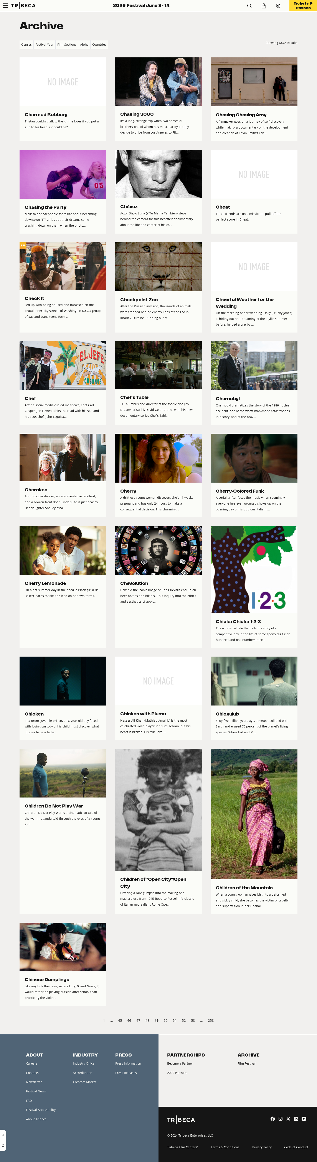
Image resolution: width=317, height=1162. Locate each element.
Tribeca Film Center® (182, 1147)
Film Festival (247, 1063)
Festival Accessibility (41, 1110)
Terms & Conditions (225, 1147)
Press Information (128, 1063)
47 (138, 1020)
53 (193, 1020)
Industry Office (83, 1063)
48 (147, 1020)
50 (166, 1020)
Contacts (32, 1073)
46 (129, 1020)
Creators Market (84, 1082)
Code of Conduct (296, 1147)
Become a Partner (180, 1063)
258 (211, 1020)
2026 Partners (177, 1073)
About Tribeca (36, 1119)
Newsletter (34, 1082)
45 (120, 1020)
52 (184, 1020)
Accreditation (82, 1073)
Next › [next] (293, 1021)
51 (175, 1020)
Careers (31, 1063)
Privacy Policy (262, 1147)
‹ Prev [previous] (23, 1021)
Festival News (36, 1091)
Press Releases (126, 1073)
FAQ (29, 1100)
